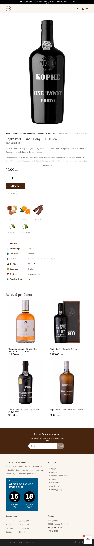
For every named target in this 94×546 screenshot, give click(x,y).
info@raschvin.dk (55, 527)
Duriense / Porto (34, 274)
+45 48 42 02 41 (54, 531)
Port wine (41, 133)
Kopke (30, 269)
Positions (55, 486)
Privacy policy (56, 489)
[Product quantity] (12, 178)
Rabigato (52, 259)
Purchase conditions (59, 475)
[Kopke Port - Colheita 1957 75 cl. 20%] (67, 322)
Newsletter (55, 482)
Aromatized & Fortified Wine (24, 133)
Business (54, 472)
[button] (87, 8)
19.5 (29, 249)
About (53, 469)
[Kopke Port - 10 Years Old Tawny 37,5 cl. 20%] (25, 382)
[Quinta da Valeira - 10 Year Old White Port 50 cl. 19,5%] (25, 322)
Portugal (31, 254)
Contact (54, 479)
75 (29, 243)
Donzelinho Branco (35, 259)
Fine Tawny (52, 133)
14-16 (30, 279)
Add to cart (15, 186)
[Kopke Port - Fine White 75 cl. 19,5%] (67, 382)
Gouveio (46, 259)
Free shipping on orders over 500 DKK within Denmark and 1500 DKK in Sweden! (47, 2)
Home (8, 133)
